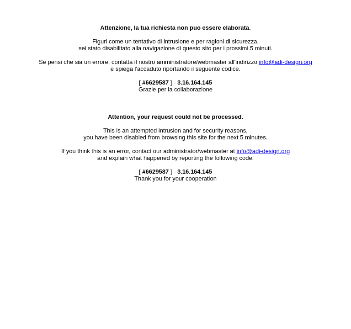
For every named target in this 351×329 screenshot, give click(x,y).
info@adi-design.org (285, 61)
